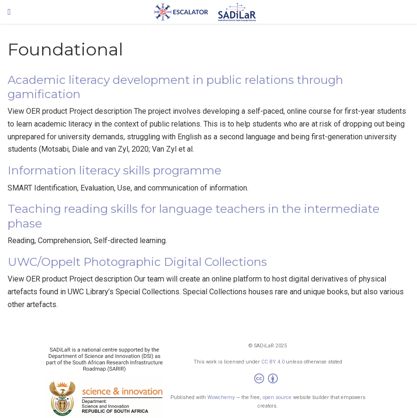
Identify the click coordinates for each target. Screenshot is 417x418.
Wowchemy (221, 397)
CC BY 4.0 (272, 362)
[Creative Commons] (268, 380)
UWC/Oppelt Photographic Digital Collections (137, 262)
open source (277, 397)
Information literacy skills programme (115, 170)
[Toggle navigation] (9, 12)
